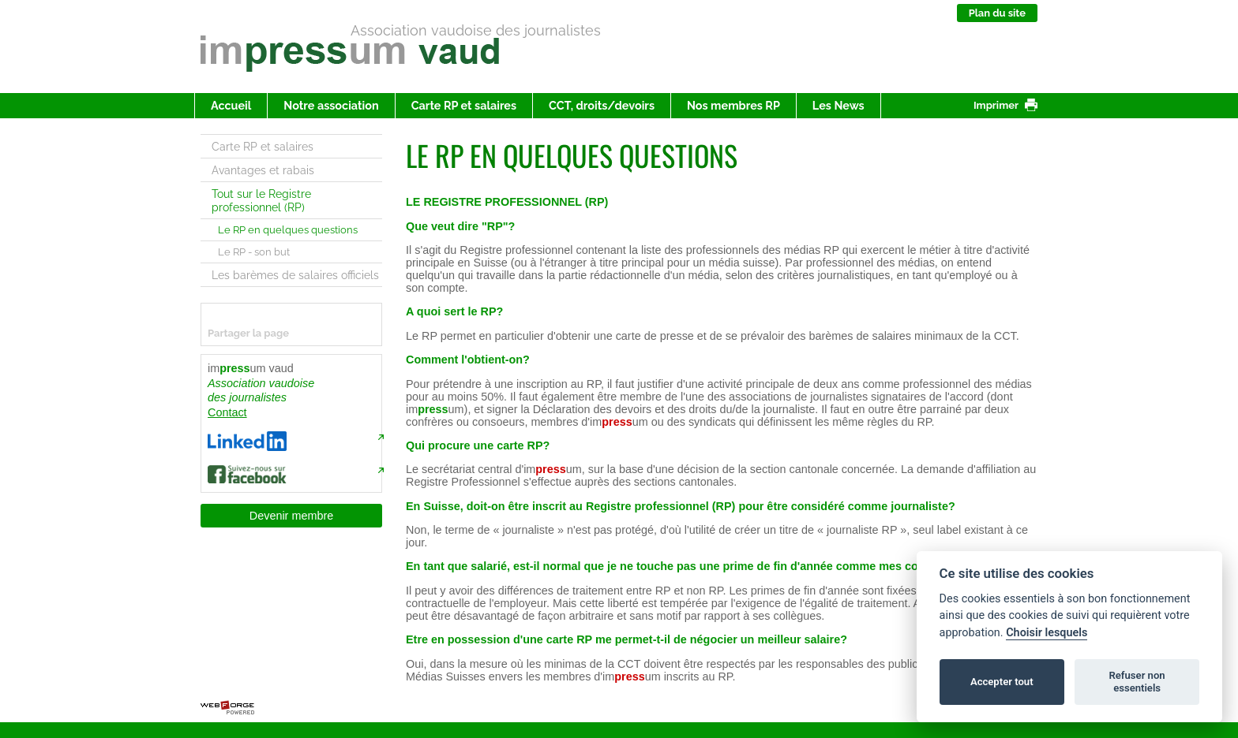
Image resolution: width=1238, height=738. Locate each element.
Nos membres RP (733, 105)
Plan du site (997, 13)
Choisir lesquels (1046, 632)
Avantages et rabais (263, 170)
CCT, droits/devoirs (602, 105)
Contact (227, 412)
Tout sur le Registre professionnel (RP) (261, 200)
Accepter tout (1002, 682)
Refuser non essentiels (1137, 681)
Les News (838, 105)
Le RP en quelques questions (288, 230)
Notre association (330, 105)
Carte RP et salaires (463, 105)
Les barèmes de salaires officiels (295, 274)
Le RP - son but (254, 252)
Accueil (231, 105)
